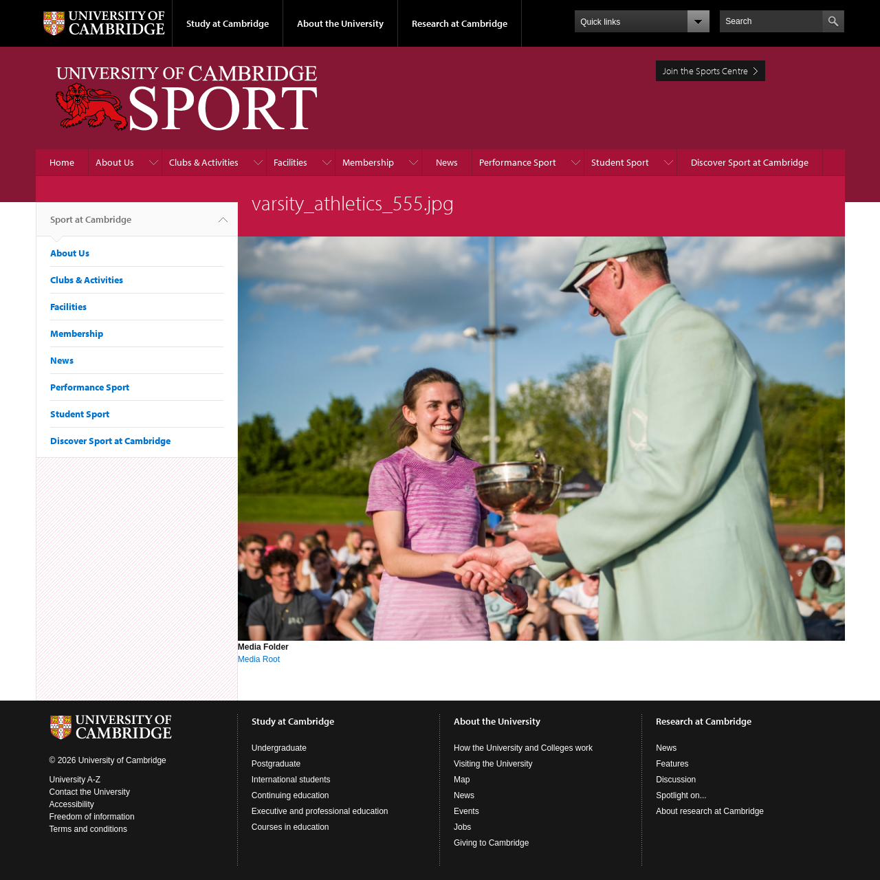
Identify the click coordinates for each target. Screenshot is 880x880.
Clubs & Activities (204, 162)
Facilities (290, 162)
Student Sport (620, 162)
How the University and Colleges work (523, 748)
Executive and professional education (320, 811)
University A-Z (75, 779)
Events (466, 811)
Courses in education (290, 827)
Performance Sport (517, 162)
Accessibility (72, 804)
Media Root (259, 659)
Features (672, 764)
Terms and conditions (88, 829)
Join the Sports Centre (705, 71)
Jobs (462, 827)
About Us (115, 162)
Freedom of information (92, 817)
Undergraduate (279, 748)
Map (462, 779)
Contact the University (90, 792)
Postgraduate (276, 764)
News (447, 162)
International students (291, 779)
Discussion (676, 779)
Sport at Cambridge (90, 224)
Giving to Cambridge (491, 843)
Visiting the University (493, 764)
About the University (340, 23)
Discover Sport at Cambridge (749, 162)
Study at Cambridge (227, 23)
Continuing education (290, 795)
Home (62, 162)
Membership (368, 162)
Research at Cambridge (459, 23)
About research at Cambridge (710, 811)
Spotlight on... (681, 795)
